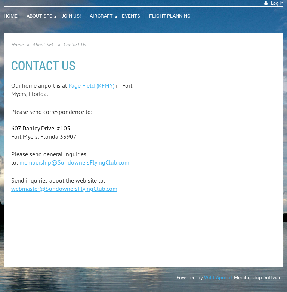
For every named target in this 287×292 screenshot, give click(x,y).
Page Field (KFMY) (91, 85)
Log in (277, 3)
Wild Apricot (218, 277)
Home (17, 44)
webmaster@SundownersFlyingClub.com (64, 188)
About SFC (44, 44)
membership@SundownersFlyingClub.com (74, 162)
